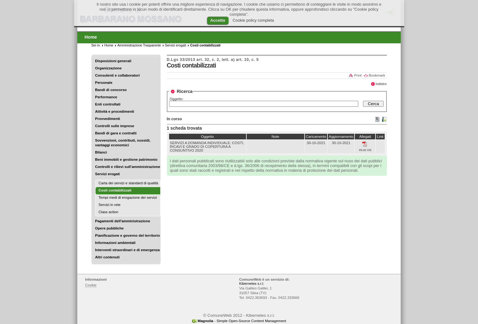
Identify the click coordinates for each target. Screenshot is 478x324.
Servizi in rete (110, 205)
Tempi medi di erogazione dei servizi (128, 197)
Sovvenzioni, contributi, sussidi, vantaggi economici (123, 142)
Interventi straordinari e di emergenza (127, 250)
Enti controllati (108, 104)
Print (358, 75)
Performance (106, 97)
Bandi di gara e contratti (116, 133)
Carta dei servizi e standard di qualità (128, 183)
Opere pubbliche (109, 228)
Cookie (90, 285)
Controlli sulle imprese (114, 126)
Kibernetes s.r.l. (251, 283)
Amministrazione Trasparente (139, 45)
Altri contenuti (107, 257)
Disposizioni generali (113, 61)
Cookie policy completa (253, 20)
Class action (108, 212)
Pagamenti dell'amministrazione (122, 221)
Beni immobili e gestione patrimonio (126, 159)
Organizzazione (108, 68)
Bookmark (377, 75)
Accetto (217, 20)
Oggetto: (177, 99)
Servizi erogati (107, 174)
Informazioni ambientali (115, 243)
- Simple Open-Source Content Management (242, 321)
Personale (104, 82)
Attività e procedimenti (114, 111)
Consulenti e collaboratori (117, 75)
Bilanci (101, 152)
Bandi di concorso (111, 90)
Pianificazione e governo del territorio (127, 235)
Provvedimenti (107, 119)
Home (108, 45)
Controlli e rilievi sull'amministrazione (127, 167)
